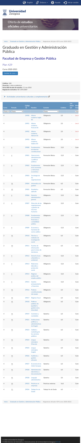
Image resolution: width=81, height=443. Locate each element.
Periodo (13, 108)
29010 (27, 235)
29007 (27, 203)
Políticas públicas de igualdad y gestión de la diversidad (35, 306)
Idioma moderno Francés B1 (34, 125)
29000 (27, 147)
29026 (27, 356)
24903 (27, 139)
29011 (27, 246)
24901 (27, 123)
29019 (27, 314)
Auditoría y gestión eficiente (34, 358)
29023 (27, 330)
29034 (27, 389)
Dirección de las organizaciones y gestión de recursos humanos (36, 208)
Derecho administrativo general (35, 197)
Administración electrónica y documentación (36, 372)
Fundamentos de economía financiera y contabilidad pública (35, 220)
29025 (27, 348)
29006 (27, 195)
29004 (27, 183)
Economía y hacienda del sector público (35, 230)
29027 (27, 364)
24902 (27, 131)
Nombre (33, 108)
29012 (27, 256)
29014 (27, 274)
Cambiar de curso (10, 73)
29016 (27, 290)
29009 (27, 227)
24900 (27, 115)
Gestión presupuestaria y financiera (36, 284)
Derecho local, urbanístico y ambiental (35, 258)
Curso (5, 108)
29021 (27, 320)
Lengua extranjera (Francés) (34, 342)
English (29, 3)
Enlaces (43, 3)
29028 (27, 370)
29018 (27, 301)
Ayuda (57, 3)
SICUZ (58, 442)
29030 (27, 377)
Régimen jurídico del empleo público (36, 276)
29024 (27, 340)
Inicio (6, 41)
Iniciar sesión (72, 3)
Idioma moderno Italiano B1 (34, 141)
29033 (27, 383)
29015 (27, 282)
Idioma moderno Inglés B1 (36, 117)
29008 (27, 215)
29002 (27, 165)
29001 (27, 155)
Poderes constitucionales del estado (36, 292)
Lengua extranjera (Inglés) (34, 350)
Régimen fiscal (35, 298)
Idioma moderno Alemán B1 (34, 133)
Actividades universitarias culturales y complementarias (27, 97)
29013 (27, 264)
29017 (27, 298)
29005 (27, 189)
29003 (27, 175)
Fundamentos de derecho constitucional (35, 149)
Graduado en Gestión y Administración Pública (25, 41)
